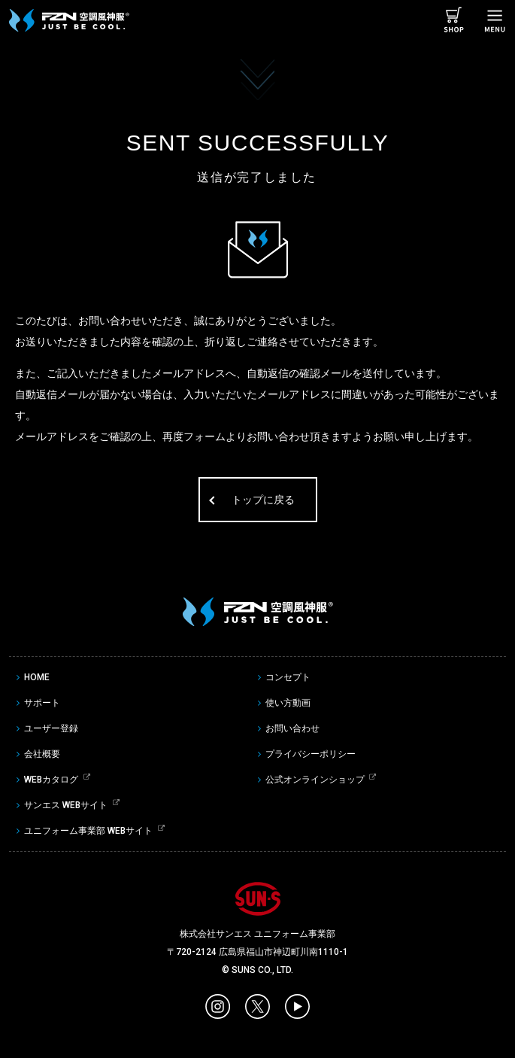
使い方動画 (288, 703)
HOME (37, 677)
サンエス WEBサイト (66, 805)
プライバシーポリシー (310, 754)
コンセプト (288, 677)
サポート (42, 703)
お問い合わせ (292, 728)
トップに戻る (263, 500)
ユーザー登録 (51, 728)
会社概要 (42, 754)
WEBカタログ (51, 779)
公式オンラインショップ (315, 779)
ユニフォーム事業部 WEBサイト (88, 830)
